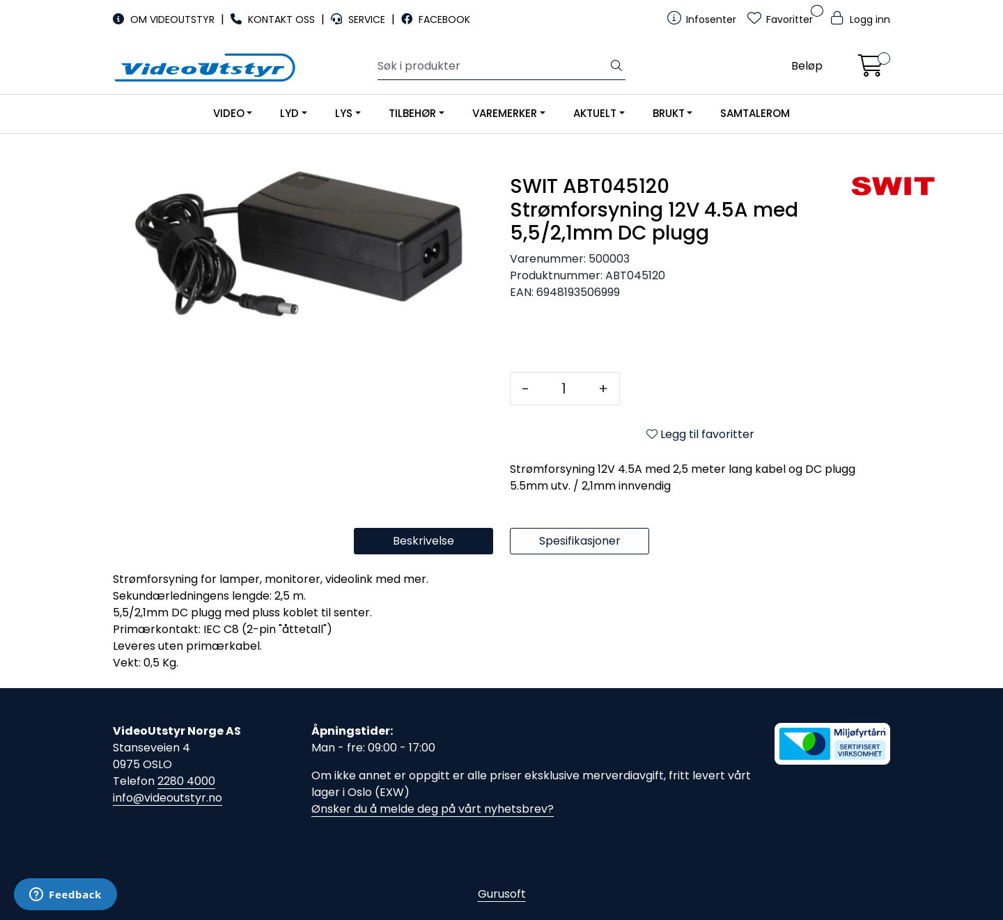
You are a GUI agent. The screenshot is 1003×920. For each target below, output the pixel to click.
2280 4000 (186, 781)
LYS (343, 113)
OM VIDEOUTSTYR (165, 19)
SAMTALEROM (755, 113)
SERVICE (359, 19)
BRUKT (669, 113)
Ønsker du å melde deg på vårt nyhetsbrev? (432, 809)
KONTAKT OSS (274, 19)
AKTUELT (594, 113)
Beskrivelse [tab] (423, 541)
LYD (289, 113)
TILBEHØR (412, 113)
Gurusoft (502, 894)
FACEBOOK (435, 19)
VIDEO (228, 113)
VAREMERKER (504, 113)
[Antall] (564, 388)
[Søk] (493, 66)
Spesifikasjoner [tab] (580, 541)
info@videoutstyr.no (167, 798)
